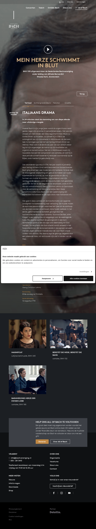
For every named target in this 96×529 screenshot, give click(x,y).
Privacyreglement (15, 509)
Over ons (70, 2)
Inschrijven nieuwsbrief (63, 486)
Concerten (30, 8)
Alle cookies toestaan (78, 278)
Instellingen (84, 272)
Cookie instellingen (16, 516)
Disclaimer (13, 512)
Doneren (42, 441)
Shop (11, 490)
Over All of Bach (60, 441)
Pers (10, 520)
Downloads (13, 487)
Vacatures (54, 461)
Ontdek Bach (53, 8)
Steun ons (67, 8)
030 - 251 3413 (15, 461)
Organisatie (55, 458)
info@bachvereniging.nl (20, 458)
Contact (53, 469)
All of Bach (81, 8)
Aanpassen (48, 278)
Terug (82, 94)
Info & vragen (81, 2)
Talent (41, 8)
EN (63, 2)
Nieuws (12, 480)
